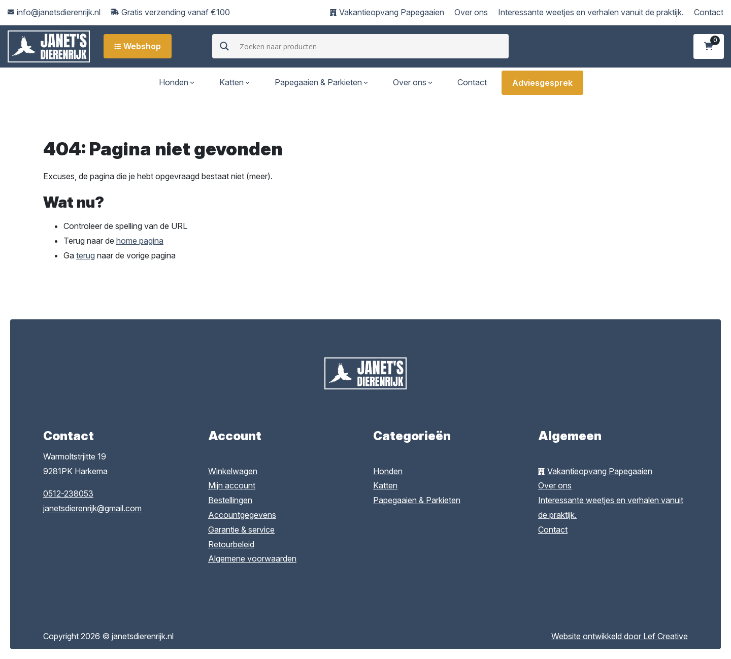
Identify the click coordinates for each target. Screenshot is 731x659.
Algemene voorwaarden (252, 558)
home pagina (139, 241)
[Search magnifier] (224, 46)
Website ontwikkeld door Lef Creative (619, 636)
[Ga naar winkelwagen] (709, 46)
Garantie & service (241, 529)
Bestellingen (230, 500)
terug (85, 255)
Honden (173, 82)
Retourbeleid (231, 544)
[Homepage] (49, 46)
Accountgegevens (242, 515)
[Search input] (373, 46)
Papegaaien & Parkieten (318, 82)
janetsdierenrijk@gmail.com (92, 508)
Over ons (471, 12)
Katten (231, 82)
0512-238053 (68, 493)
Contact (708, 12)
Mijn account (231, 485)
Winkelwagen (232, 471)
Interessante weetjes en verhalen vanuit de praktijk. (591, 12)
